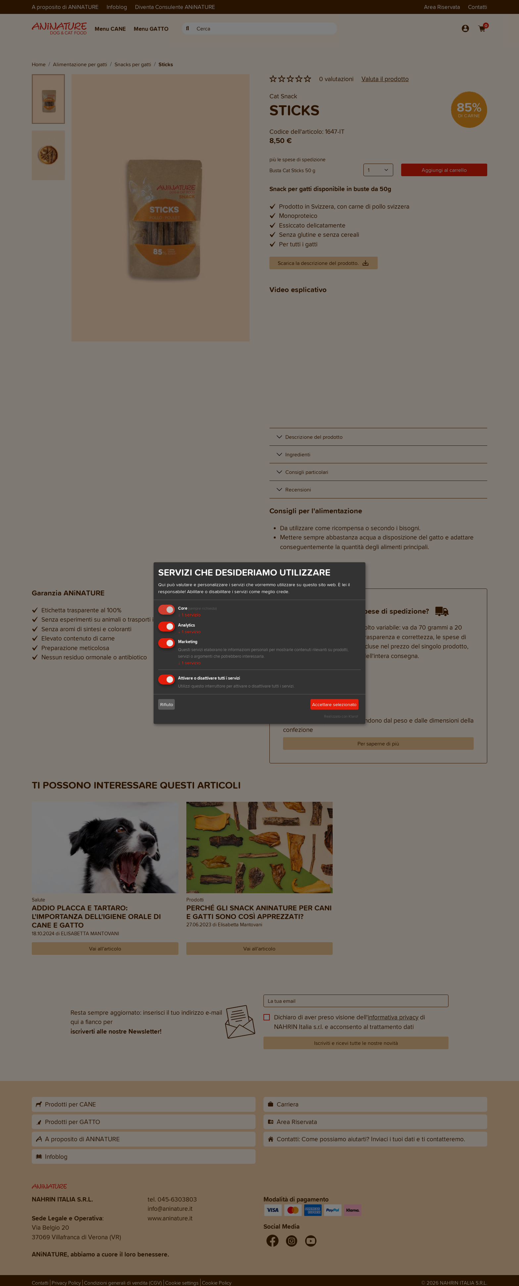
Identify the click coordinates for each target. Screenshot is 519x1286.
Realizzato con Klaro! (341, 716)
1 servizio (189, 614)
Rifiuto (166, 704)
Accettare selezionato (334, 704)
